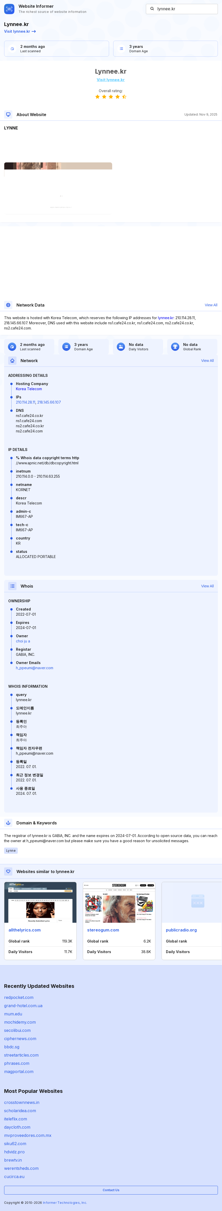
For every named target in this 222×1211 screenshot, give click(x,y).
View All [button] (211, 305)
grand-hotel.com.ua (23, 1005)
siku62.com (15, 1143)
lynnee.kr (166, 318)
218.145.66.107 (49, 402)
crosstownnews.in (21, 1102)
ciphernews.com (20, 1038)
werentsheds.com (21, 1168)
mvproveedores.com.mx (27, 1135)
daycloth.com (17, 1127)
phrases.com (16, 1063)
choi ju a (23, 641)
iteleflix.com (15, 1118)
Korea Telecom (29, 389)
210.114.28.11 (25, 402)
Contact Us (111, 1190)
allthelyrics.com (24, 930)
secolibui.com (17, 1030)
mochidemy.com (20, 1022)
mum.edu (13, 1013)
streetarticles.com (21, 1055)
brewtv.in (13, 1160)
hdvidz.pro (14, 1151)
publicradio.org (181, 930)
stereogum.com (103, 930)
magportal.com (18, 1071)
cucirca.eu (14, 1176)
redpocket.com (18, 997)
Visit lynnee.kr (20, 31)
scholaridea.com (20, 1110)
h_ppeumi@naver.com (34, 668)
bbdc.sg (11, 1046)
